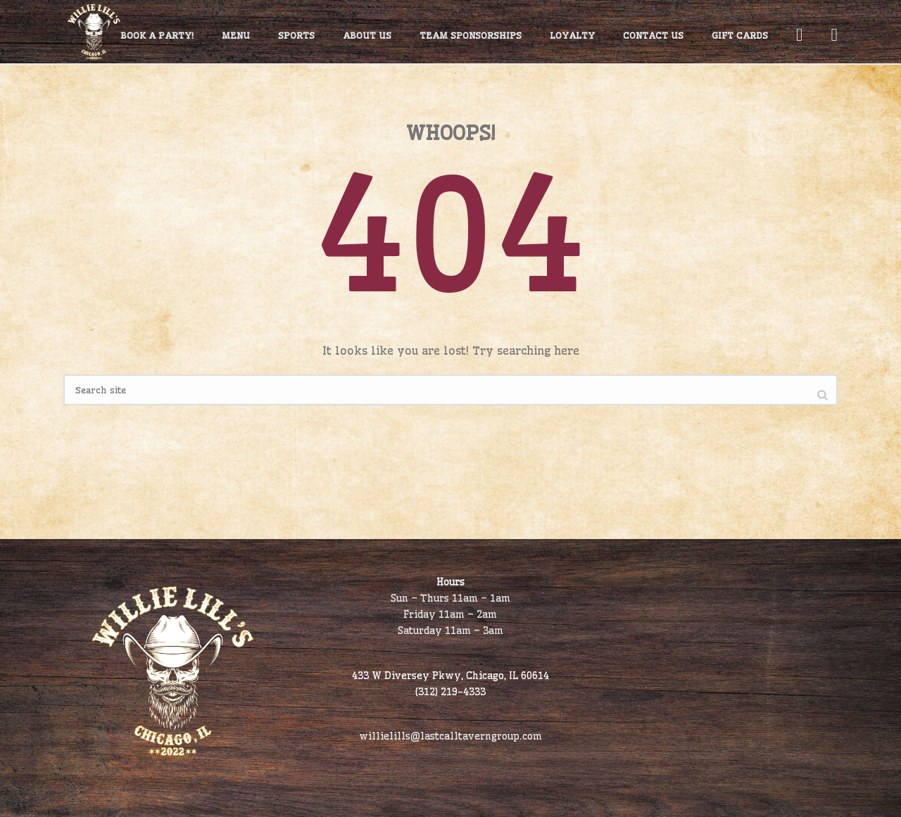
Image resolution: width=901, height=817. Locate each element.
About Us (367, 35)
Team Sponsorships (471, 35)
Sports (296, 35)
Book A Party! (157, 35)
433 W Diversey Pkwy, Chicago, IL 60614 (450, 675)
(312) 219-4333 (450, 691)
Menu (236, 35)
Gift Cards (740, 35)
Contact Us (653, 35)
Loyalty (572, 35)
